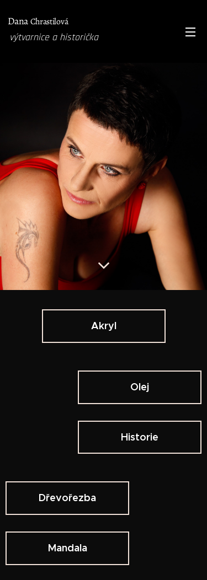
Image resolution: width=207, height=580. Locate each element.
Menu (190, 32)
